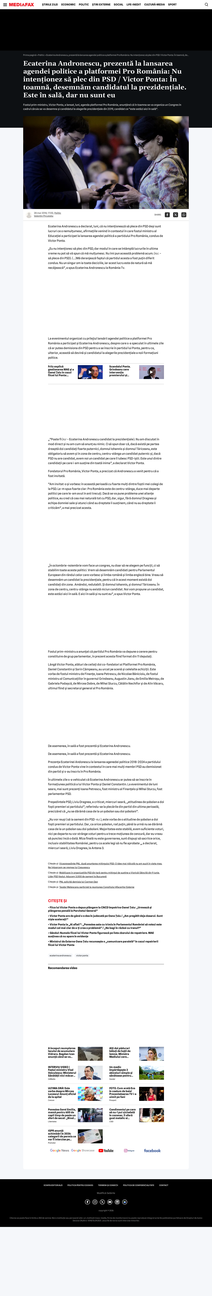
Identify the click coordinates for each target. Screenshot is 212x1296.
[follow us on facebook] (152, 1151)
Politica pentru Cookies (80, 1185)
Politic (84, 4)
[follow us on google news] (59, 1151)
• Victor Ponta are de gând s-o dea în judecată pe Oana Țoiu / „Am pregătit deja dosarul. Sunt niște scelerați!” (105, 917)
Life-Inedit (134, 4)
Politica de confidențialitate (138, 1185)
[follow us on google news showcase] (82, 1151)
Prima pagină (29, 55)
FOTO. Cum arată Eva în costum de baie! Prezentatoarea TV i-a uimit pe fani (122, 1092)
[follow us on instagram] (129, 1151)
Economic (68, 4)
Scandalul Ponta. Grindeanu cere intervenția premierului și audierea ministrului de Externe (122, 371)
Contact (163, 1185)
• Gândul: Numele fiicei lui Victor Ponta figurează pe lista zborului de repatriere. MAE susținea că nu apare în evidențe (101, 934)
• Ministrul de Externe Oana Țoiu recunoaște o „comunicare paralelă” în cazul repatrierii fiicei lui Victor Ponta (103, 943)
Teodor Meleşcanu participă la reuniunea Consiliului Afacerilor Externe (96, 887)
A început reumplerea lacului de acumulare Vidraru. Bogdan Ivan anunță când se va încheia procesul (61, 1052)
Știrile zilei (50, 4)
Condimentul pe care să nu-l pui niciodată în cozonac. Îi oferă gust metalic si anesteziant (122, 1114)
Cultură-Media (154, 4)
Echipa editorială (53, 1185)
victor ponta (82, 955)
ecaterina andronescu (60, 955)
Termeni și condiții (108, 1185)
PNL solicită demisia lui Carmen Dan (78, 881)
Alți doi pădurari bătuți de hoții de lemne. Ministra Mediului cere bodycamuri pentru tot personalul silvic (121, 1052)
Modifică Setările (106, 1193)
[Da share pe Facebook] (167, 214)
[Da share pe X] (175, 214)
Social (118, 4)
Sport (172, 4)
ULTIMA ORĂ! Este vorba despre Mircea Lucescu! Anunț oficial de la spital (62, 1092)
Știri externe (101, 4)
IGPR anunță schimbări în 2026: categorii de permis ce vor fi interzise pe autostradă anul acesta (62, 1135)
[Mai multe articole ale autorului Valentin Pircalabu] (29, 214)
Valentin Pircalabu (43, 216)
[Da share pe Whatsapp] (183, 214)
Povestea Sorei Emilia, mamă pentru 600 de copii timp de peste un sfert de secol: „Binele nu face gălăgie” (62, 1114)
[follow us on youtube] (106, 1151)
